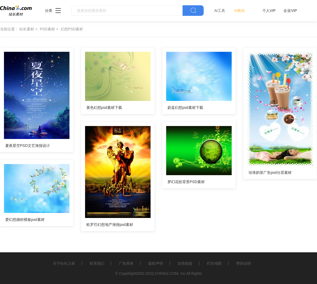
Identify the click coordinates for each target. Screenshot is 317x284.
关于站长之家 (64, 263)
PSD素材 (47, 29)
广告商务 (126, 263)
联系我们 (97, 263)
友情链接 (185, 263)
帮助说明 (243, 263)
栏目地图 (214, 263)
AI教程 (239, 10)
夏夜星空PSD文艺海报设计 (27, 145)
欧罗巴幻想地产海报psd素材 (109, 224)
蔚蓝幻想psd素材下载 (185, 107)
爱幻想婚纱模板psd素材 (25, 219)
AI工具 (219, 10)
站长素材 (26, 29)
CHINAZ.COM (166, 273)
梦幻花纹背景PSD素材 (186, 182)
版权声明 (155, 263)
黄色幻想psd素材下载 (104, 107)
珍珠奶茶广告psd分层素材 (270, 172)
